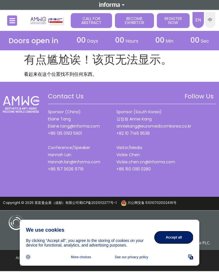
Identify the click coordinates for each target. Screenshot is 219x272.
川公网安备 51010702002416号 (149, 202)
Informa (109, 4)
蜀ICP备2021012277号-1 (100, 202)
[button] (12, 20)
